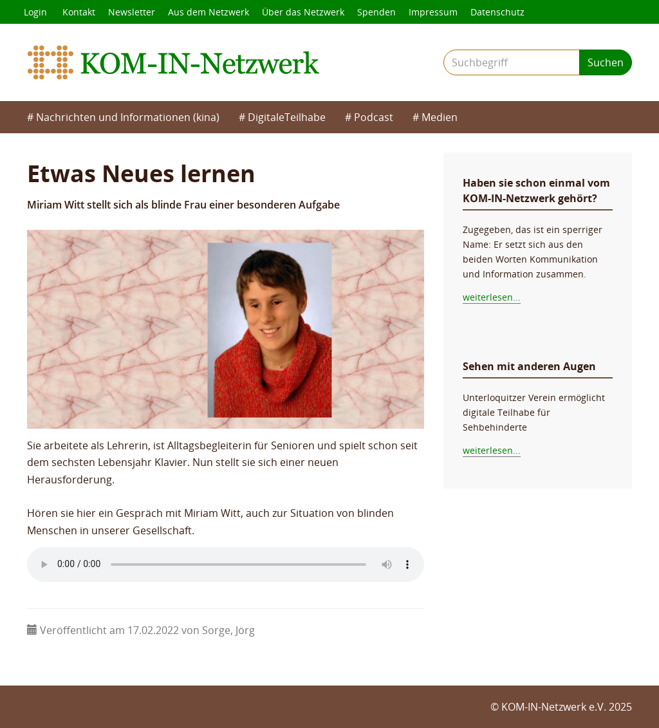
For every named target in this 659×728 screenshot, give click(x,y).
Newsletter (131, 12)
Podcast (373, 117)
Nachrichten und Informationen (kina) (127, 117)
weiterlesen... (492, 297)
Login (35, 12)
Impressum (433, 12)
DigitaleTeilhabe (287, 117)
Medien (440, 117)
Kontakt (78, 12)
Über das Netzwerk (303, 12)
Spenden (376, 12)
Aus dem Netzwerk (208, 12)
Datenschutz (497, 12)
